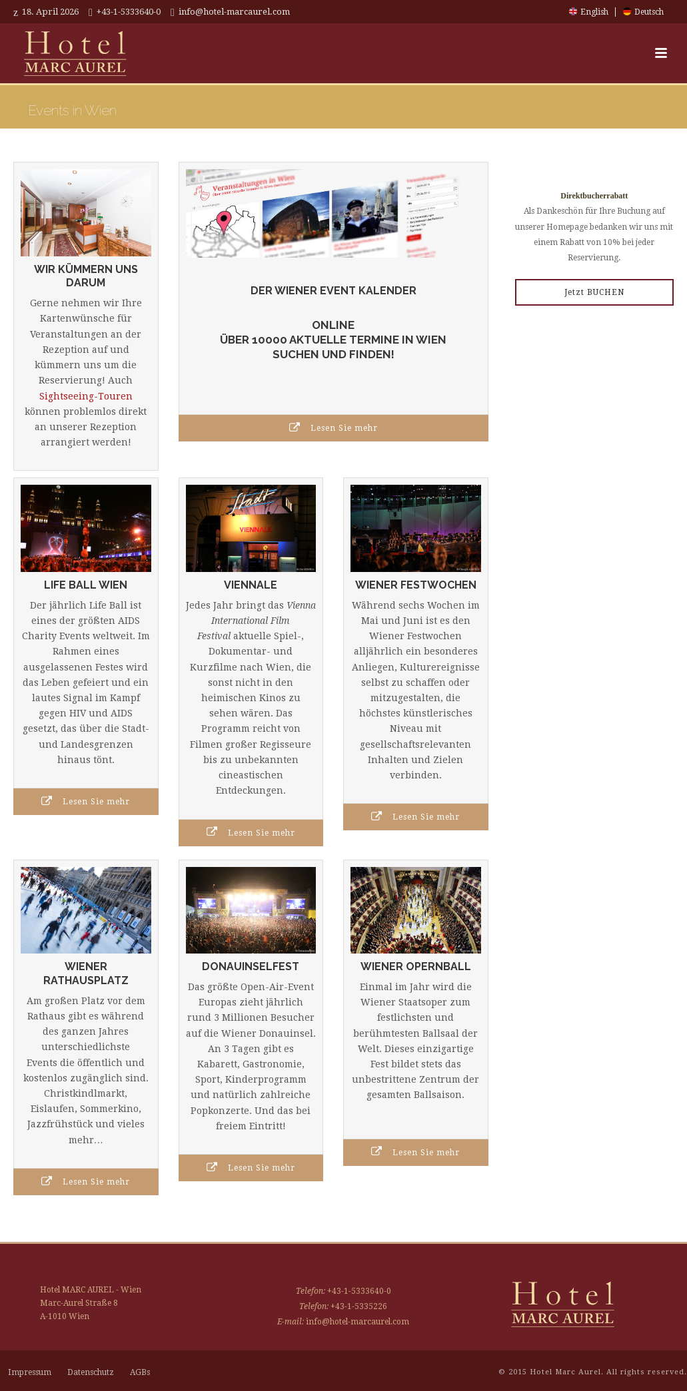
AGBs (140, 1372)
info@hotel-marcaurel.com (234, 12)
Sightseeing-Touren (86, 396)
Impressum (29, 1372)
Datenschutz (90, 1372)
